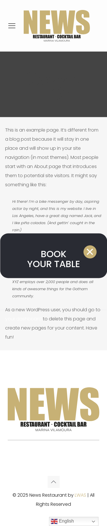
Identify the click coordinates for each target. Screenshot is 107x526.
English (62, 521)
